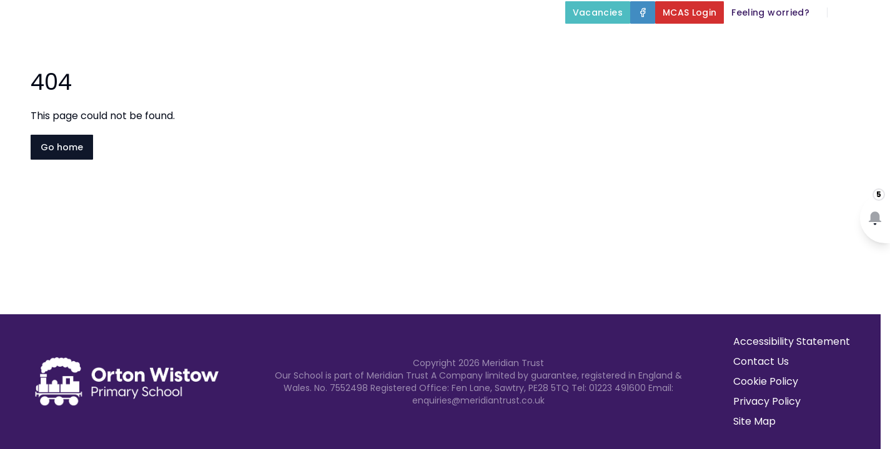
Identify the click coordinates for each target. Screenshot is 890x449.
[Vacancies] (597, 12)
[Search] (844, 12)
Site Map (754, 421)
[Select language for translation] (870, 12)
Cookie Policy (765, 381)
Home (240, 41)
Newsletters (772, 41)
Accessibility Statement (791, 341)
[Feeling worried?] (770, 12)
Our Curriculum (534, 41)
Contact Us (853, 41)
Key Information (415, 41)
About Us (310, 41)
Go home (62, 147)
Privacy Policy (767, 401)
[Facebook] (642, 12)
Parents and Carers (662, 41)
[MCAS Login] (689, 12)
